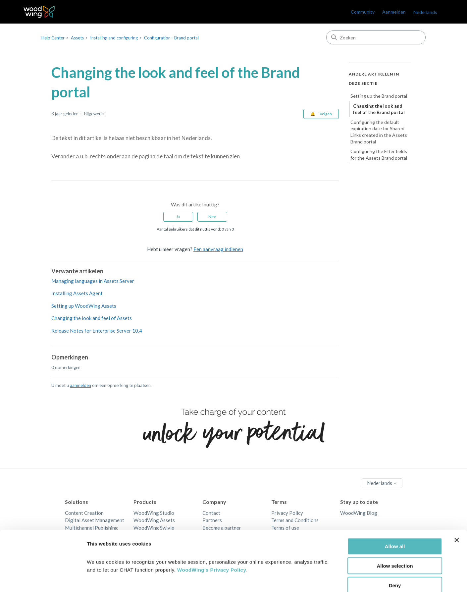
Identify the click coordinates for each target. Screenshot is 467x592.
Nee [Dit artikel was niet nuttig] (212, 216)
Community (363, 12)
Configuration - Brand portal (171, 37)
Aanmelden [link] (394, 12)
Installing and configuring (114, 37)
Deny (395, 550)
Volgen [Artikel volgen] (326, 113)
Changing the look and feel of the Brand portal (379, 109)
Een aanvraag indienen (218, 249)
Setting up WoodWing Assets (83, 306)
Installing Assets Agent (77, 293)
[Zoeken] (376, 37)
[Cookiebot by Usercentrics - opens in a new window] (43, 579)
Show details (347, 579)
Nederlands (425, 12)
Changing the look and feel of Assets (91, 318)
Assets (77, 37)
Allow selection (395, 530)
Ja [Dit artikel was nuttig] (178, 216)
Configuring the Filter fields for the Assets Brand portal (378, 154)
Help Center (53, 37)
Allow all (395, 510)
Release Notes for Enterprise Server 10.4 (96, 331)
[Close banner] (456, 504)
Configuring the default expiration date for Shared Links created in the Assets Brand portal (378, 131)
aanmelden (80, 385)
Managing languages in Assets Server (92, 281)
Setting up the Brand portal (378, 96)
